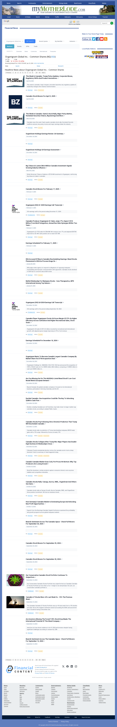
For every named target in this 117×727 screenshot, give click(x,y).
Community (32, 3)
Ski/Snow (22, 691)
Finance (69, 706)
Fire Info (37, 702)
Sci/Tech (6, 704)
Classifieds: (86, 685)
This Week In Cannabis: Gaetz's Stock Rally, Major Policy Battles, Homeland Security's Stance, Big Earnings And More (49, 115)
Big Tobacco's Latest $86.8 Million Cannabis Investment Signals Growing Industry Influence (49, 167)
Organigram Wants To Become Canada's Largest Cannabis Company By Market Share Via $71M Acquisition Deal (51, 357)
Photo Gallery (102, 698)
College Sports (23, 704)
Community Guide (40, 695)
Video (100, 693)
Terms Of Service (49, 673)
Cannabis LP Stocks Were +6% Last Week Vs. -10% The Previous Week (49, 598)
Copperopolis (70, 700)
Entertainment (47, 3)
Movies (53, 687)
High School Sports (25, 706)
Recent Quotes (43, 41)
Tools (35, 46)
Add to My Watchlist (39, 63)
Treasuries (53, 51)
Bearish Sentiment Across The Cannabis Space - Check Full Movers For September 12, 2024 (50, 640)
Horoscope (54, 691)
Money (47, 17)
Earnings (43, 215)
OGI (53, 56)
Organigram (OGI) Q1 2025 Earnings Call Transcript (45, 205)
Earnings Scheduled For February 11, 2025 (42, 243)
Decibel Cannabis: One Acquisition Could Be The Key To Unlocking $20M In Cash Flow (50, 399)
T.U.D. (100, 697)
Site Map (57, 717)
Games (53, 693)
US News (27, 17)
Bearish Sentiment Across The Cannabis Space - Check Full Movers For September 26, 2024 (50, 523)
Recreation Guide (40, 698)
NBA (21, 699)
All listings (69, 687)
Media (104, 3)
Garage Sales (86, 698)
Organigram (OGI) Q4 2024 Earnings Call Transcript (45, 302)
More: (100, 685)
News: (6, 685)
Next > (43, 72)
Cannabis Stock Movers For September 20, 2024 (44, 559)
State (18, 17)
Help (75, 717)
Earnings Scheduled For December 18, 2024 (42, 340)
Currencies (34, 51)
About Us (37, 717)
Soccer (21, 703)
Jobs (84, 687)
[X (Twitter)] (63, 669)
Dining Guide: (71, 685)
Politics (6, 698)
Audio (100, 687)
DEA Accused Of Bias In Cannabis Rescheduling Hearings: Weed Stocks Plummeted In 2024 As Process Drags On (51, 260)
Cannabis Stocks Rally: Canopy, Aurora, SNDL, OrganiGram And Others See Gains (51, 483)
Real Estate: (71, 703)
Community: (39, 685)
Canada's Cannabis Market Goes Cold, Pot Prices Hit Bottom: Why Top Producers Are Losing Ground (51, 463)
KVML (52, 700)
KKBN (52, 704)
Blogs (36, 693)
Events (37, 687)
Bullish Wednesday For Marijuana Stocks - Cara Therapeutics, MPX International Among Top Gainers (50, 282)
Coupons (101, 700)
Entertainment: (56, 685)
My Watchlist (58, 41)
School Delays (92, 17)
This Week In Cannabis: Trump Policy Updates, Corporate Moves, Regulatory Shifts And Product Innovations (49, 77)
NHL (21, 701)
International (43, 51)
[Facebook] (67, 669)
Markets (9, 46)
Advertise (67, 717)
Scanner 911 (102, 689)
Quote (17, 66)
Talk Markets (30, 591)
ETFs (27, 46)
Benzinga (30, 90)
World (38, 17)
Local (8, 17)
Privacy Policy (38, 673)
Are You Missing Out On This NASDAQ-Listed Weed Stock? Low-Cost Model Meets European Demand (51, 379)
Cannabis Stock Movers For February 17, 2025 (43, 189)
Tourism (105, 17)
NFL (21, 695)
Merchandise (86, 689)
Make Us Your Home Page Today (93, 34)
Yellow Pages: (102, 702)
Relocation (70, 710)
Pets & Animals (87, 700)
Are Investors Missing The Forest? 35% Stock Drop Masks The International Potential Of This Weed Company (48, 620)
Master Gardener (71, 712)
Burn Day (22, 687)
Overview (19, 51)
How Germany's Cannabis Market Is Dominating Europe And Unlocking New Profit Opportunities (51, 503)
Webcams (68, 17)
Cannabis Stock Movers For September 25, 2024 (44, 543)
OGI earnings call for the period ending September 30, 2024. (44, 309)
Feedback (47, 717)
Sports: (22, 693)
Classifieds (91, 3)
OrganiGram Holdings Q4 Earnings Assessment (43, 150)
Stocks (19, 46)
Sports (19, 3)
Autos (84, 691)
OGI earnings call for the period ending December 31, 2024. (44, 211)
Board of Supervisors (104, 695)
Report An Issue (86, 717)
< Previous (8, 72)
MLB (21, 697)
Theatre (53, 689)
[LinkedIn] (72, 669)
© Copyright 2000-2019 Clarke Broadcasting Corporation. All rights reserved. (58, 725)
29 (36, 72)
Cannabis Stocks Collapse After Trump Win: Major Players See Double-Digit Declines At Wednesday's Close (51, 443)
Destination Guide (40, 697)
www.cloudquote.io (42, 667)
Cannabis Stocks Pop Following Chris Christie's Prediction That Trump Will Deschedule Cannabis (51, 423)
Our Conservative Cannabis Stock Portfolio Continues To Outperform (46, 576)
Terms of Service (53, 721)
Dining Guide (63, 3)
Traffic (57, 17)
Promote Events (87, 695)
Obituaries (79, 17)
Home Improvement (72, 708)
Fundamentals (70, 704)
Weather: (23, 685)
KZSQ (52, 702)
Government (41, 90)
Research (60, 66)
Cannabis (40, 107)
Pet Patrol (38, 700)
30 (39, 72)
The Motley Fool (31, 215)
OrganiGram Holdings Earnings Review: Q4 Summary (45, 134)
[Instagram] (76, 669)
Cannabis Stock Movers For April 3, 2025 (41, 96)
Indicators (72, 41)
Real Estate (78, 3)
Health (37, 691)
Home (28, 717)
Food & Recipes (55, 695)
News (8, 3)
